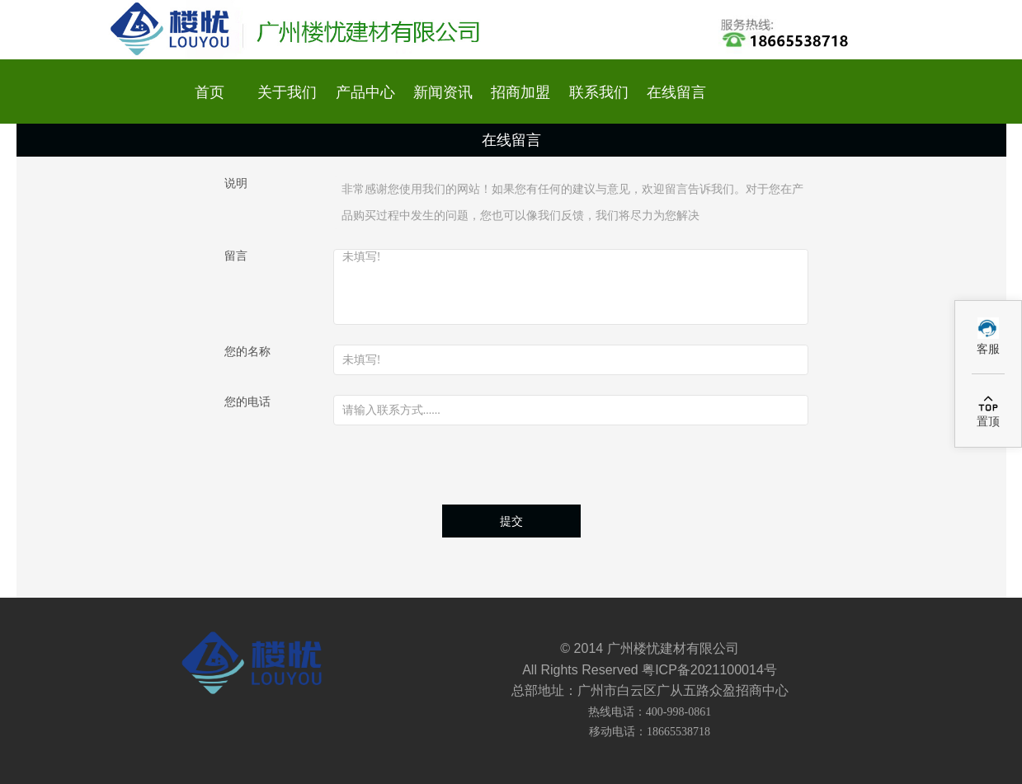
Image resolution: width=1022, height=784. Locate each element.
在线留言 (676, 92)
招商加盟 (520, 92)
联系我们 (599, 92)
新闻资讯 (443, 92)
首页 (209, 92)
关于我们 (287, 92)
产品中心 (365, 92)
